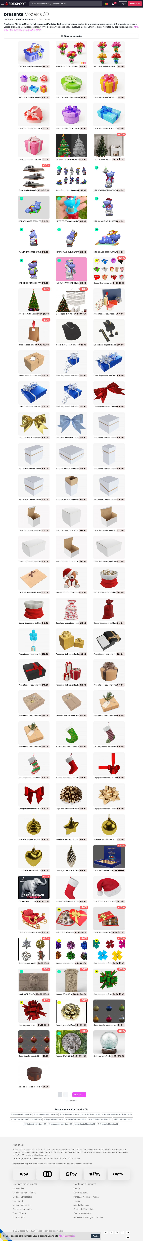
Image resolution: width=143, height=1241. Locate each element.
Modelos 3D (18, 1188)
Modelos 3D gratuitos (22, 1197)
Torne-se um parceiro (22, 1209)
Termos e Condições (82, 1213)
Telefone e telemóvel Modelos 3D (26, 1119)
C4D (25, 29)
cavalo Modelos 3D (91, 1114)
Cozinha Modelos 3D (69, 1114)
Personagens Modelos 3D (46, 1114)
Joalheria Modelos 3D (76, 1119)
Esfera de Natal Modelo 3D (104, 839)
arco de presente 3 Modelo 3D (106, 963)
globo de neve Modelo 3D (104, 1056)
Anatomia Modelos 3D (108, 1124)
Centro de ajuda (80, 1192)
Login (123, 4)
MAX (136, 27)
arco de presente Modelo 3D (30, 1025)
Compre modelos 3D (25, 1184)
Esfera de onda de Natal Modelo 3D (33, 839)
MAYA (38, 29)
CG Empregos (19, 1217)
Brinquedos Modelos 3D (100, 1119)
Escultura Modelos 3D (21, 1114)
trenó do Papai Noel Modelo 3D (31, 932)
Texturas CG (18, 1201)
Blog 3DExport (19, 1213)
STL (20, 29)
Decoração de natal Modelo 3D (68, 870)
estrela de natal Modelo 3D (67, 839)
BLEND (31, 29)
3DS (16, 29)
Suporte (76, 1188)
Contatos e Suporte (84, 1184)
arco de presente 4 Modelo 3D (68, 963)
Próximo (79, 1094)
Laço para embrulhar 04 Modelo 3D (108, 777)
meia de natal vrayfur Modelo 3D (69, 901)
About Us (18, 1145)
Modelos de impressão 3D (24, 1192)
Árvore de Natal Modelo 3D (29, 314)
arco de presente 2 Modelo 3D (106, 994)
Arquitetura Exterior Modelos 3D (117, 1114)
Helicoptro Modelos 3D (35, 1124)
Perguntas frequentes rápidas (86, 1197)
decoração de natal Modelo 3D (31, 963)
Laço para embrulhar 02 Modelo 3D (70, 808)
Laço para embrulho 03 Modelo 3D (33, 808)
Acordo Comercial (81, 1205)
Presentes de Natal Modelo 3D (106, 314)
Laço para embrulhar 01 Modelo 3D (108, 808)
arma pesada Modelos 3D (60, 1124)
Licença (76, 1201)
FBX (11, 29)
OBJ (6, 29)
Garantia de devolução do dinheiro (88, 1217)
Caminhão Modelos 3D (85, 1124)
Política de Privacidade (83, 1209)
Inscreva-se (135, 4)
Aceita (95, 1236)
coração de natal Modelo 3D (30, 870)
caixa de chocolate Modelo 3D (106, 870)
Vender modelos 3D (21, 1205)
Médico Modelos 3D (122, 1119)
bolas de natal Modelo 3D (29, 1056)
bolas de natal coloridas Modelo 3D (108, 1025)
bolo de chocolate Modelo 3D (31, 1087)
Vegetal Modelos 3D (53, 1119)
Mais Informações (67, 1236)
